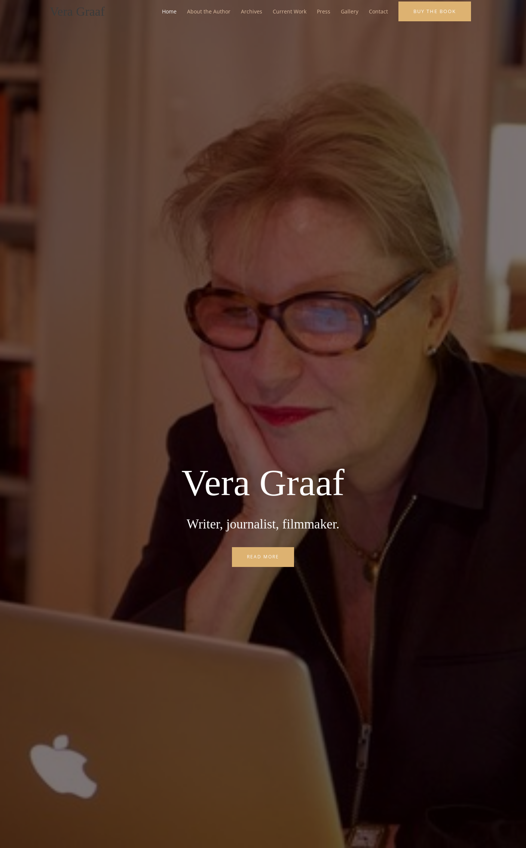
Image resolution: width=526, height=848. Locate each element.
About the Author (208, 11)
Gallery (349, 11)
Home (169, 11)
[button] (434, 12)
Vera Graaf (78, 11)
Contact (378, 11)
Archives (251, 11)
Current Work (289, 11)
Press (323, 11)
